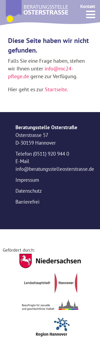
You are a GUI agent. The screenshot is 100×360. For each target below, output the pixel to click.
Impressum (27, 180)
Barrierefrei (27, 202)
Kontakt (87, 6)
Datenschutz (28, 191)
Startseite (56, 89)
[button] (90, 14)
